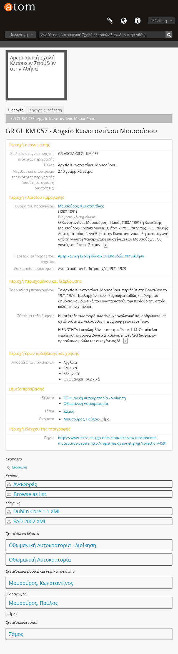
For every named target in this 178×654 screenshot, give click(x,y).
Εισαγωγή (19, 467)
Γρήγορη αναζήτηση (44, 109)
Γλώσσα (124, 21)
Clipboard (110, 21)
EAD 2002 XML (26, 521)
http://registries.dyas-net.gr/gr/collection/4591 (129, 443)
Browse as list (26, 494)
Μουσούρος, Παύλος (81, 419)
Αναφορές (22, 484)
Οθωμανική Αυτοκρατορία (86, 403)
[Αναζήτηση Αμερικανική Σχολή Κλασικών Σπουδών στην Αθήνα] (105, 34)
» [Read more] (106, 244)
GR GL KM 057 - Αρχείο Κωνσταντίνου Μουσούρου (53, 118)
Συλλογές (15, 109)
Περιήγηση (18, 34)
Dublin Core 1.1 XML (34, 511)
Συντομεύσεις (137, 21)
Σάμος (69, 411)
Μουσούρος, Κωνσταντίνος (81, 206)
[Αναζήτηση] (169, 34)
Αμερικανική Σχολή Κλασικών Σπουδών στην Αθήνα (101, 256)
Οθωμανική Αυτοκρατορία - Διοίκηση (95, 397)
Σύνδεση (159, 20)
